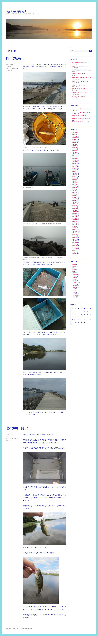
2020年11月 (74, 231)
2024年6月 (74, 163)
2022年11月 (74, 192)
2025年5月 (74, 147)
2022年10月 (74, 194)
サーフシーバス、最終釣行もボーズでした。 (82, 77)
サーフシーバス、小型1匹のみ (78, 96)
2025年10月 (74, 139)
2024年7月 (74, 162)
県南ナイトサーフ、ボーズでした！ (80, 88)
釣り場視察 (8, 66)
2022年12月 (74, 191)
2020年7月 (74, 237)
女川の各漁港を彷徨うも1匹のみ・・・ (80, 62)
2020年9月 (74, 234)
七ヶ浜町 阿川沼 (18, 428)
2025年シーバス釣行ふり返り (78, 73)
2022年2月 (74, 207)
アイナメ (75, 276)
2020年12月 (74, 229)
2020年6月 (74, 239)
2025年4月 (74, 149)
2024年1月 (74, 171)
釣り (73, 272)
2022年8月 (74, 197)
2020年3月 (74, 244)
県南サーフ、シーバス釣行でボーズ (80, 81)
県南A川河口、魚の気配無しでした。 (80, 66)
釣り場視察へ (15, 58)
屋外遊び (74, 266)
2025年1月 (74, 152)
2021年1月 (74, 228)
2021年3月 (74, 224)
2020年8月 (74, 236)
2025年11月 (74, 137)
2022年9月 (74, 195)
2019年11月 (74, 250)
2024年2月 (74, 170)
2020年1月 (74, 247)
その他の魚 (75, 274)
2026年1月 (74, 134)
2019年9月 (74, 253)
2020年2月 (74, 245)
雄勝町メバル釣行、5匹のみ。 (78, 85)
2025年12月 (74, 136)
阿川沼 (10, 70)
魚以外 (74, 297)
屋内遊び (74, 264)
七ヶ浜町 (11, 68)
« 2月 (72, 324)
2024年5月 (74, 165)
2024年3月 (74, 168)
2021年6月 (74, 220)
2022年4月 (74, 203)
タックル (75, 285)
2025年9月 (74, 141)
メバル (74, 293)
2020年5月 (74, 240)
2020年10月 (74, 232)
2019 (7, 438)
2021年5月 (74, 221)
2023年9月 (74, 178)
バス (7, 436)
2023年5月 (74, 184)
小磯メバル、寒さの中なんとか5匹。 (80, 92)
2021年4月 (74, 223)
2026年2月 (74, 133)
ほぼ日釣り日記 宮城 (16, 11)
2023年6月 (74, 182)
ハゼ (74, 289)
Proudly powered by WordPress (24, 628)
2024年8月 (74, 160)
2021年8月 (74, 216)
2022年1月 (74, 208)
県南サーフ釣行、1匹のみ (77, 122)
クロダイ (75, 281)
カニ (74, 279)
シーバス (75, 284)
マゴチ (74, 292)
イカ (74, 277)
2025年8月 (74, 142)
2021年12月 (74, 210)
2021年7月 (74, 218)
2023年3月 (74, 187)
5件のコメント (9, 440)
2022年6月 (74, 200)
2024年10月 (74, 157)
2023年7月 (74, 181)
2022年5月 (74, 202)
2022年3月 (74, 205)
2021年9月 (74, 215)
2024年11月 (74, 155)
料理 (73, 268)
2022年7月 (74, 199)
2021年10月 (74, 213)
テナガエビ (75, 287)
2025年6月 (74, 145)
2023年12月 (74, 173)
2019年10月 (74, 252)
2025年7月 (74, 144)
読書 (73, 271)
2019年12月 (74, 249)
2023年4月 (74, 186)
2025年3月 (74, 150)
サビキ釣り (75, 282)
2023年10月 (74, 176)
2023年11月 (74, 174)
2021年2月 (74, 226)
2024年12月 (74, 153)
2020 (7, 68)
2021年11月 (74, 211)
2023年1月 (74, 189)
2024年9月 (74, 158)
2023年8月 (74, 179)
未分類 (73, 269)
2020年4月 (74, 242)
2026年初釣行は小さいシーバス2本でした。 (82, 70)
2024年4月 (74, 166)
